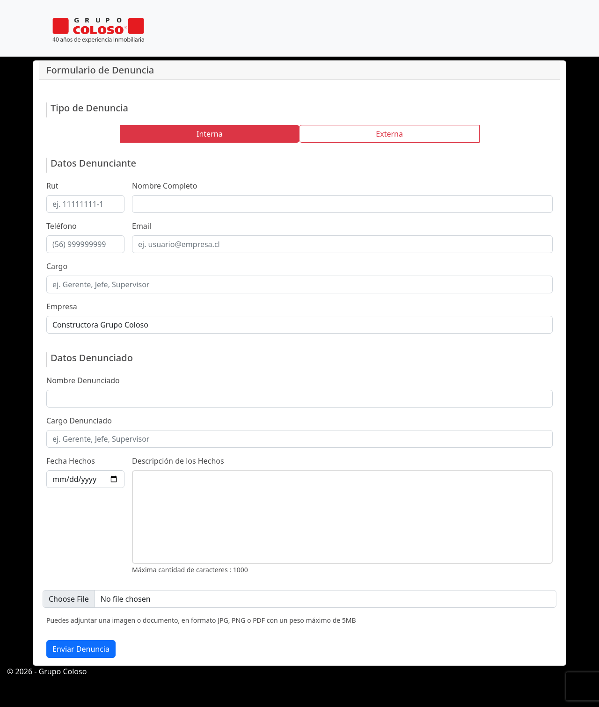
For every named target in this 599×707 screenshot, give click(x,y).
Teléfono (61, 226)
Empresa (61, 306)
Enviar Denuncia (81, 649)
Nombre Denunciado (83, 380)
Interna (210, 134)
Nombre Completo (164, 186)
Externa (389, 134)
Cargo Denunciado (79, 420)
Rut (52, 186)
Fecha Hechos (70, 461)
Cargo (56, 266)
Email (141, 226)
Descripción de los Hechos (178, 461)
